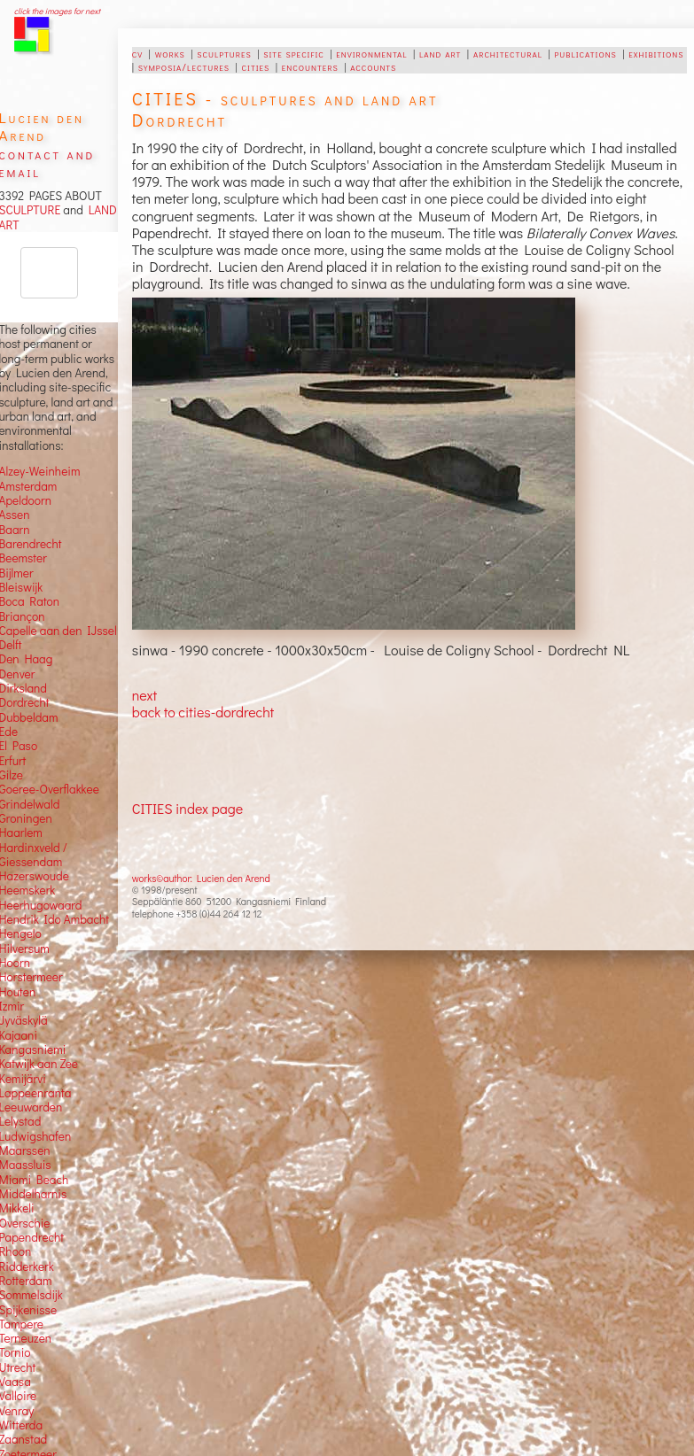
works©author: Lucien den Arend (201, 878)
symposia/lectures (184, 66)
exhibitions (655, 53)
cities (256, 66)
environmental (371, 53)
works (170, 53)
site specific (293, 53)
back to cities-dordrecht (203, 711)
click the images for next (57, 11)
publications (586, 53)
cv (137, 53)
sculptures (224, 53)
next (144, 694)
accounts (373, 66)
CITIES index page (187, 808)
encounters (310, 66)
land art (440, 53)
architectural (507, 53)
